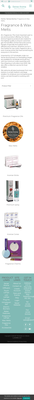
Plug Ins (6, 300)
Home (3, 19)
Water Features (6, 312)
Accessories (6, 328)
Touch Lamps (6, 292)
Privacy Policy (23, 341)
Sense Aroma (11, 19)
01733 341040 (28, 313)
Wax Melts (6, 321)
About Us (17, 283)
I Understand (26, 398)
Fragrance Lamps (6, 317)
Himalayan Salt (6, 303)
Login (17, 300)
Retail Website (17, 304)
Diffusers (6, 288)
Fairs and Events (17, 294)
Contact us (17, 286)
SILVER (17, 337)
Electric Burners (6, 308)
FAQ (17, 298)
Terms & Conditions (12, 341)
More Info (19, 398)
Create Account (17, 290)
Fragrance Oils (6, 324)
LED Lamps (6, 296)
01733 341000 (28, 305)
